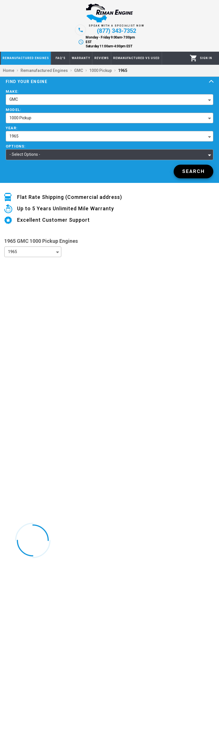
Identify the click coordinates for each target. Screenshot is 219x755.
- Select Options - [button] (24, 154)
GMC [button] (13, 99)
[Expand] (211, 81)
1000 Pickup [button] (20, 118)
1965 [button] (14, 136)
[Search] (193, 171)
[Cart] (193, 58)
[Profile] (206, 58)
